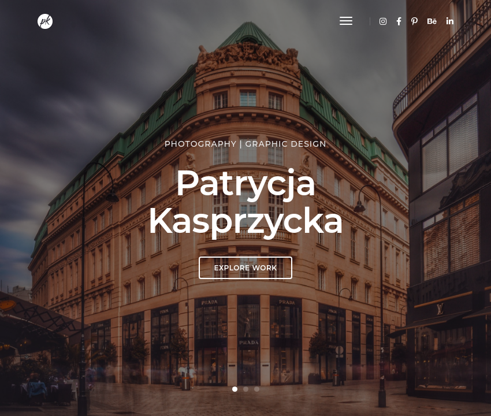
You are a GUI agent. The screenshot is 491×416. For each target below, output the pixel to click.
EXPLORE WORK (245, 267)
